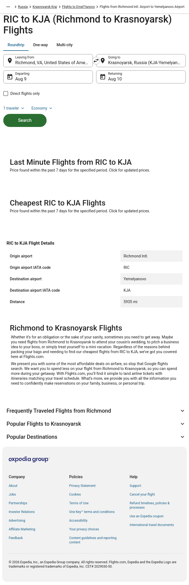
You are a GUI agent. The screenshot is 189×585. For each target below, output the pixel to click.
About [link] (13, 486)
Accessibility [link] (78, 520)
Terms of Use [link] (79, 503)
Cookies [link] (75, 494)
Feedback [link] (16, 538)
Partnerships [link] (18, 503)
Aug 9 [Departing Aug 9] (20, 79)
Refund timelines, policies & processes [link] (150, 505)
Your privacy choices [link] (84, 529)
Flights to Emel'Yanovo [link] (78, 7)
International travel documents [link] (152, 525)
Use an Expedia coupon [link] (146, 516)
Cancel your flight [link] (142, 494)
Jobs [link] (12, 494)
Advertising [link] (17, 520)
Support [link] (135, 486)
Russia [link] (23, 7)
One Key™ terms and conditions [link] (92, 512)
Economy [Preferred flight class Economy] (42, 108)
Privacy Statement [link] (82, 486)
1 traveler (14, 108)
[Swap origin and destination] (96, 60)
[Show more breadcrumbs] (8, 7)
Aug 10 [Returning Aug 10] (115, 79)
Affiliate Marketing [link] (22, 529)
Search (25, 120)
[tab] (16, 45)
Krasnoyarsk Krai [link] (45, 7)
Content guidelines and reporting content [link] (93, 540)
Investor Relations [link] (22, 512)
